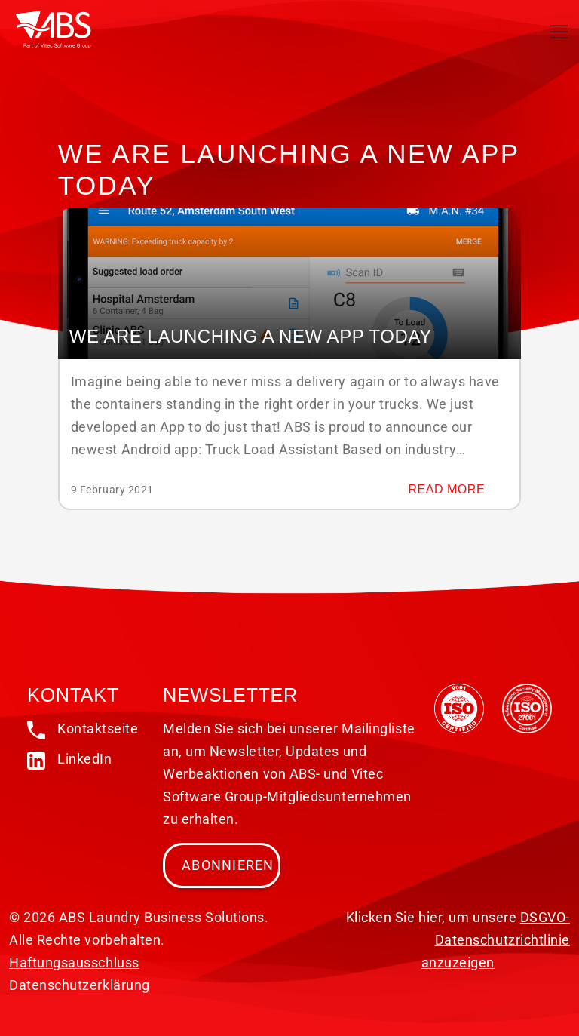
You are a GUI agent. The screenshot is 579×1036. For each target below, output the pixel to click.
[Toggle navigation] (558, 31)
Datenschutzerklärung (79, 985)
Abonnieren (228, 865)
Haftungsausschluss (74, 962)
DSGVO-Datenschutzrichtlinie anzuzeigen (495, 939)
